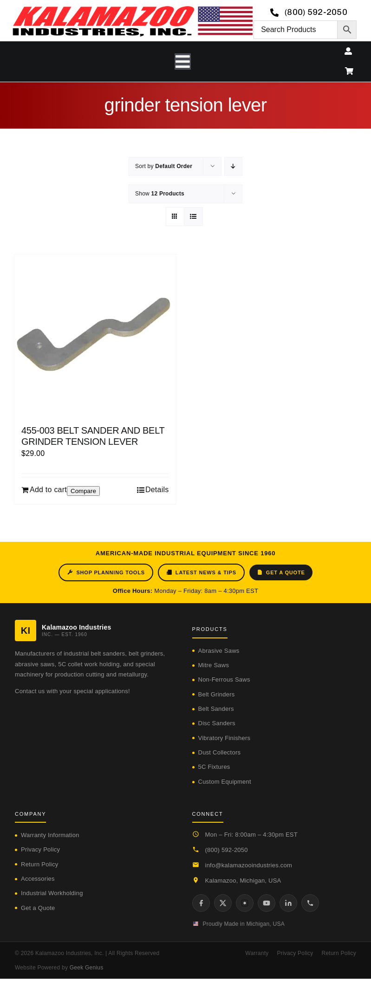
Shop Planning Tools (105, 572)
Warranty (256, 953)
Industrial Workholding (52, 893)
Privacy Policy (40, 849)
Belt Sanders (216, 708)
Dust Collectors (219, 752)
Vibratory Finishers (224, 737)
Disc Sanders (216, 723)
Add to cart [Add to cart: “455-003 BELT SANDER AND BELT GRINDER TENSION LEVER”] (48, 490)
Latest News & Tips (201, 572)
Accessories (38, 878)
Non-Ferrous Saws (224, 679)
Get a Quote (281, 572)
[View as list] (193, 217)
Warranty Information (50, 835)
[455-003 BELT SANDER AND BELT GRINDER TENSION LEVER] (95, 335)
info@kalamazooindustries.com (249, 865)
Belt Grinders (216, 694)
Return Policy (39, 864)
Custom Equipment (224, 781)
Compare (83, 491)
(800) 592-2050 (226, 849)
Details (157, 490)
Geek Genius (87, 967)
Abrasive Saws (219, 650)
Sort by (163, 166)
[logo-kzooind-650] (133, 9)
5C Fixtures (214, 766)
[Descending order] (233, 166)
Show (159, 193)
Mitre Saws (213, 665)
